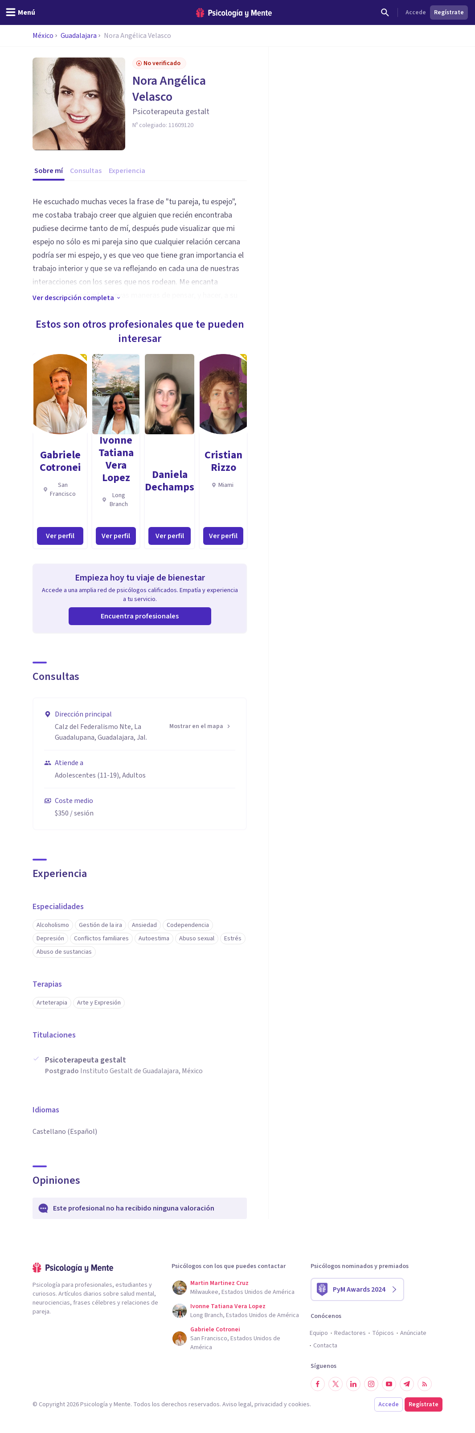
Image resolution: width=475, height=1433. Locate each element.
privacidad (268, 1404)
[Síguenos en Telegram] (407, 1384)
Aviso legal (236, 1404)
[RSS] (425, 1384)
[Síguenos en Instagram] (371, 1384)
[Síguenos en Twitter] (335, 1384)
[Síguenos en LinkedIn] (353, 1384)
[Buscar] (385, 12)
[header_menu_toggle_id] (20, 12)
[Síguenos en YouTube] (389, 1384)
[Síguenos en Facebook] (318, 1384)
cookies (299, 1404)
